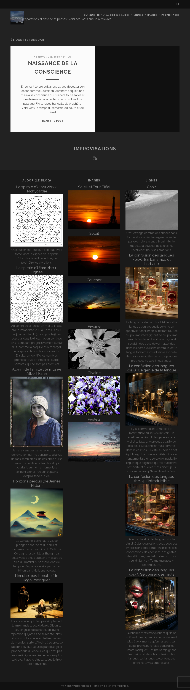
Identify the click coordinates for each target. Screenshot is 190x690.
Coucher (94, 280)
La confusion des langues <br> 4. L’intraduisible (151, 478)
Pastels (94, 419)
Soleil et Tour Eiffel (94, 187)
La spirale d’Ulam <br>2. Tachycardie (36, 189)
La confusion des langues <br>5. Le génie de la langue (151, 368)
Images (152, 15)
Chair (151, 187)
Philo (67, 57)
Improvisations (95, 148)
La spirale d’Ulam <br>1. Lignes (36, 270)
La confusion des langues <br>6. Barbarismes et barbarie (151, 259)
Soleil (94, 233)
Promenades (170, 15)
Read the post (52, 121)
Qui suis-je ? (93, 15)
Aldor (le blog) (117, 15)
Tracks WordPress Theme (80, 686)
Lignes (138, 15)
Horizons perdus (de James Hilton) (37, 483)
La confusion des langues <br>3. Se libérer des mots (151, 572)
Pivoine (94, 326)
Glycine (94, 373)
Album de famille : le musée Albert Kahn (36, 371)
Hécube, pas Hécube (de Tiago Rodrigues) (36, 577)
